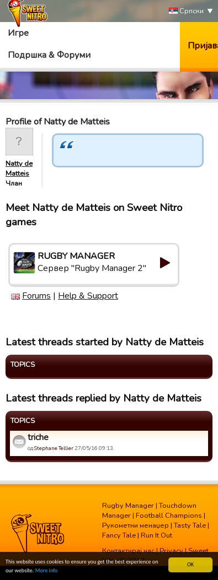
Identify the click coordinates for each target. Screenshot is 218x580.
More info (46, 570)
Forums (36, 296)
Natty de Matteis (19, 168)
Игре (18, 33)
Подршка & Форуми (49, 55)
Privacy (171, 551)
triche (38, 437)
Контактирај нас (128, 551)
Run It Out (156, 535)
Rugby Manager (128, 506)
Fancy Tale (119, 535)
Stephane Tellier (53, 448)
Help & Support (88, 296)
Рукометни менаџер (135, 525)
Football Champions (169, 516)
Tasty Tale (190, 525)
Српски (186, 11)
